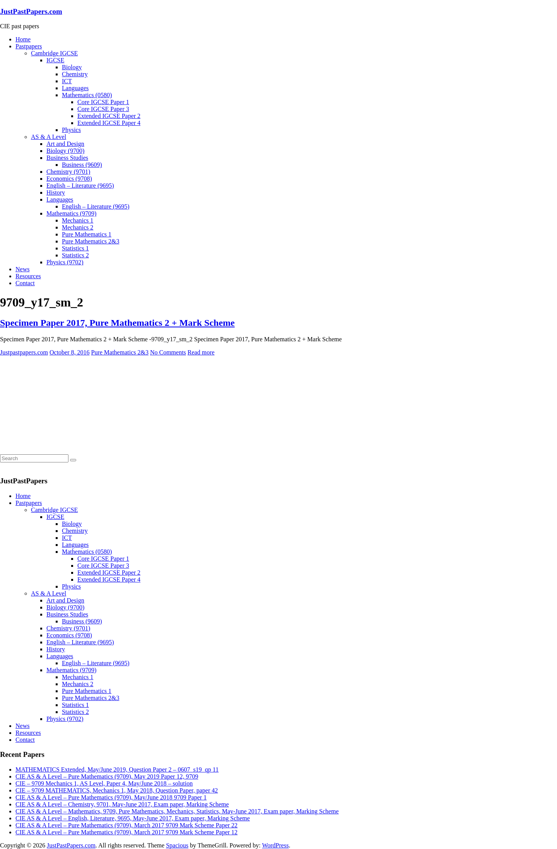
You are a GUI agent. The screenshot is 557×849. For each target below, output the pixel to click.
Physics (71, 130)
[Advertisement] (58, 404)
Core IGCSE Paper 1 (103, 102)
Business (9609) (82, 164)
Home (23, 39)
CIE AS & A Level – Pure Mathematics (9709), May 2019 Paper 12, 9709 (106, 776)
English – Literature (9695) (80, 185)
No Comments (168, 352)
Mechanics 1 (77, 220)
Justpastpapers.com (24, 352)
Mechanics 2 (77, 227)
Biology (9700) (65, 150)
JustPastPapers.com (31, 11)
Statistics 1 (75, 248)
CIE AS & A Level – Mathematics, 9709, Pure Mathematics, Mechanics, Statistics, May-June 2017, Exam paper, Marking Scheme (177, 811)
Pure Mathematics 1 (86, 234)
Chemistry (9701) (68, 171)
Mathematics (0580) (87, 95)
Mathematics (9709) (71, 213)
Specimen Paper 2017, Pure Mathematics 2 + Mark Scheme (117, 323)
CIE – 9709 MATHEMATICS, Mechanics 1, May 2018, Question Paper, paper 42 (116, 790)
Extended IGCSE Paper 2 (108, 116)
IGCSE (55, 60)
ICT (67, 81)
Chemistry (75, 74)
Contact (25, 283)
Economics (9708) (69, 178)
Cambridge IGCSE (54, 53)
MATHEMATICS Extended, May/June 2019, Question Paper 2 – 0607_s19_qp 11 (117, 769)
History (55, 192)
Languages (75, 88)
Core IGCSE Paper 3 (103, 109)
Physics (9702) (65, 262)
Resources (28, 276)
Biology (72, 67)
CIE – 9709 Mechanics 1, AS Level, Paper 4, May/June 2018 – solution (104, 783)
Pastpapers (28, 46)
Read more (201, 352)
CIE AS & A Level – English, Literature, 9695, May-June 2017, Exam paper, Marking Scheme (132, 818)
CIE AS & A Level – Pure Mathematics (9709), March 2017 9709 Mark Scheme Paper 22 (126, 825)
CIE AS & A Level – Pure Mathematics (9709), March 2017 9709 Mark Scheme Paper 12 (126, 832)
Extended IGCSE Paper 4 (108, 123)
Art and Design (65, 143)
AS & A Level (48, 137)
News (22, 269)
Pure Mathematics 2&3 (90, 241)
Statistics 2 (75, 255)
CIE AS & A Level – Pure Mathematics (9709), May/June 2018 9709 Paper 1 (111, 797)
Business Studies (67, 157)
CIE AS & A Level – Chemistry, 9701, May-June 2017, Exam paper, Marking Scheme (122, 804)
